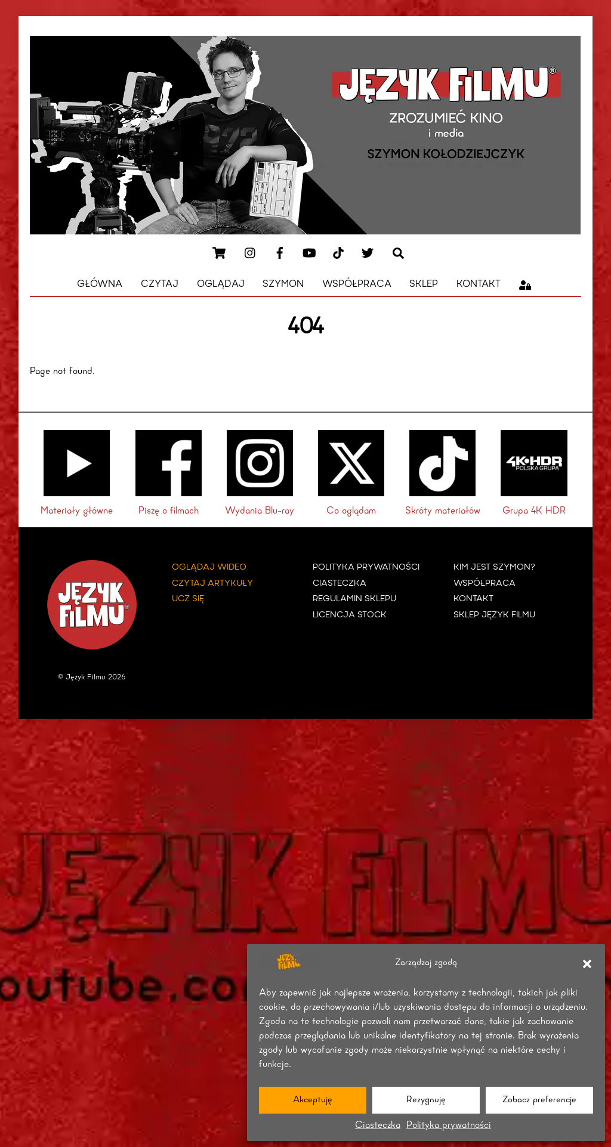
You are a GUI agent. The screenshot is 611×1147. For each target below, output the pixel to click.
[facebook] (280, 252)
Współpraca (356, 284)
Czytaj (159, 284)
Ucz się (188, 597)
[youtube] (309, 252)
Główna (99, 284)
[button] (587, 964)
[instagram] (251, 252)
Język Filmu (86, 676)
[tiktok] (338, 252)
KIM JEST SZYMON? (494, 566)
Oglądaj (221, 284)
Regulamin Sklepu (354, 597)
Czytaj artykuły (212, 581)
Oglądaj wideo (209, 566)
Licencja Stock (350, 614)
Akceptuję (312, 1100)
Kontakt (478, 284)
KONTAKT (473, 597)
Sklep (423, 284)
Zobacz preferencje (539, 1100)
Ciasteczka (377, 1125)
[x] (367, 252)
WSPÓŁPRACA (484, 581)
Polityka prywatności (448, 1125)
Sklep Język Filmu (494, 614)
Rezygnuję (426, 1100)
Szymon (283, 284)
